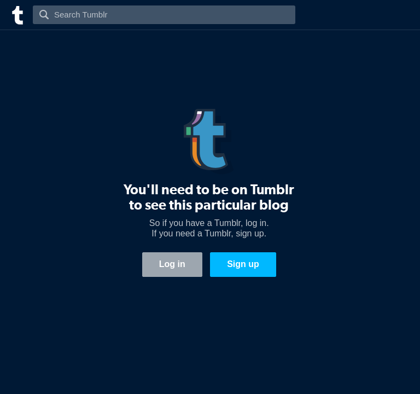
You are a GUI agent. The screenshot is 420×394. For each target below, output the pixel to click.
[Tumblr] (16, 14)
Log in (172, 264)
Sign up (243, 264)
